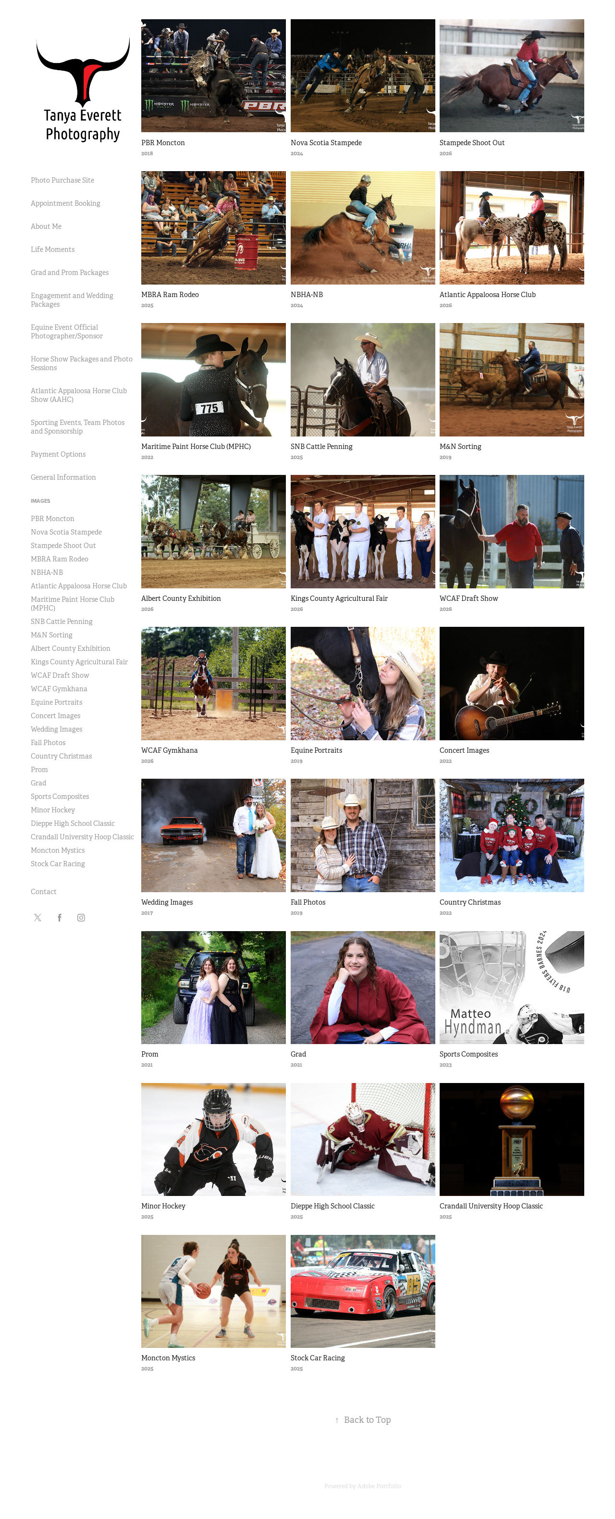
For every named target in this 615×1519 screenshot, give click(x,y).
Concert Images (55, 715)
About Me (46, 226)
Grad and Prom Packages (70, 272)
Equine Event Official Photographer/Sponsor (67, 331)
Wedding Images (56, 729)
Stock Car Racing (58, 863)
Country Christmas (61, 756)
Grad (38, 783)
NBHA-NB (47, 572)
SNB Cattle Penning (62, 621)
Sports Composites (60, 796)
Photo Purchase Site (62, 180)
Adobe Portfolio (379, 1486)
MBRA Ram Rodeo (59, 559)
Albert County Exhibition (71, 648)
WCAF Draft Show (60, 675)
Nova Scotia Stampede (66, 532)
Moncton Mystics (58, 850)
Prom (39, 769)
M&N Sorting (52, 635)
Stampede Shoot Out (63, 545)
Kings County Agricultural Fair (79, 662)
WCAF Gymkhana (59, 689)
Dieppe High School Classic (73, 823)
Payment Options (58, 454)
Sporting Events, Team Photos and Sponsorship (77, 427)
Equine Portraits (56, 702)
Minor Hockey (53, 810)
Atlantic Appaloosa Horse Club (79, 586)
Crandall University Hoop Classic (82, 837)
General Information (63, 477)
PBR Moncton (52, 518)
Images (40, 501)
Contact (44, 891)
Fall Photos (48, 742)
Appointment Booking (65, 203)
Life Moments (52, 249)
